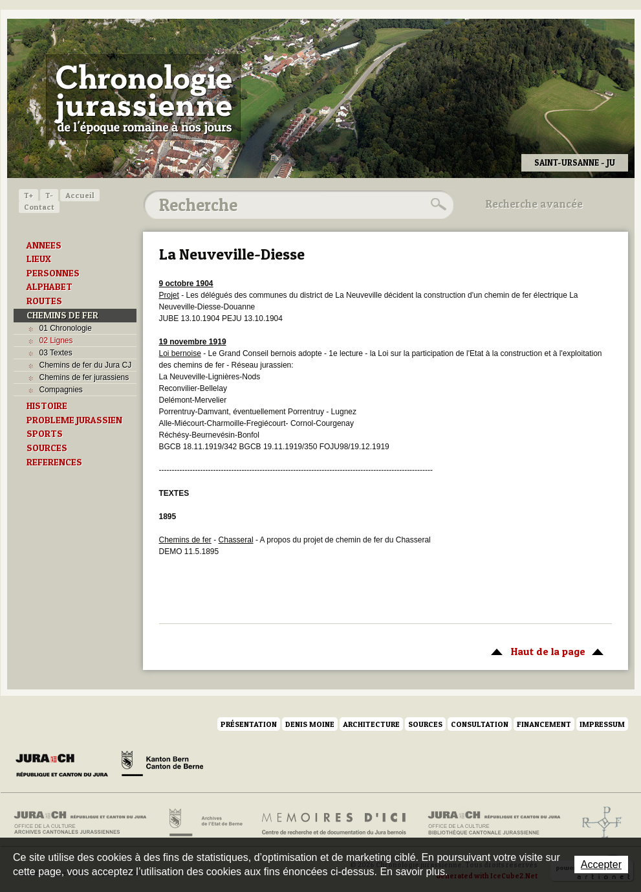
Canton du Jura (65, 766)
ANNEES (44, 245)
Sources (425, 724)
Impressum (602, 724)
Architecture (371, 724)
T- (49, 195)
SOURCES (47, 448)
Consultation (479, 724)
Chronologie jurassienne (143, 97)
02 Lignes (56, 340)
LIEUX (39, 259)
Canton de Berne (162, 766)
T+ (28, 195)
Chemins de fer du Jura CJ (85, 365)
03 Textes (55, 352)
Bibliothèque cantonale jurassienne (494, 823)
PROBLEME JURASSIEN (74, 420)
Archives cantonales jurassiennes (85, 823)
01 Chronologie (65, 328)
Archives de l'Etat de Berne (205, 823)
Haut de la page (544, 650)
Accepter (601, 864)
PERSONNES (53, 273)
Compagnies (61, 389)
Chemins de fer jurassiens (84, 377)
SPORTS (45, 434)
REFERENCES (54, 462)
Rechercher (436, 204)
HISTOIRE (47, 406)
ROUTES (44, 301)
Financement (544, 724)
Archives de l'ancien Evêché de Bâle (598, 823)
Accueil (79, 195)
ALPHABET (49, 287)
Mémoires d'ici (335, 823)
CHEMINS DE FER (62, 315)
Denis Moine (309, 724)
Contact (39, 207)
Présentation (249, 724)
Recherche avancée (534, 203)
